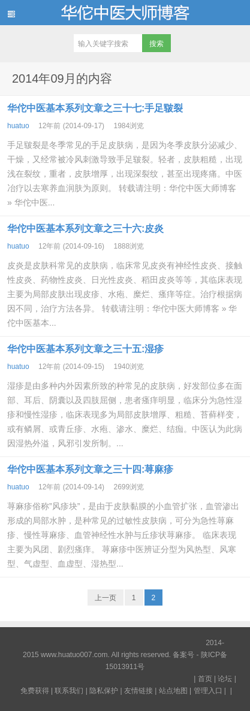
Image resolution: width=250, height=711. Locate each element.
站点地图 (173, 690)
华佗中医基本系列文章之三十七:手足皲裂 (95, 108)
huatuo (18, 126)
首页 (205, 678)
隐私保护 (103, 690)
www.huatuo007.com (74, 655)
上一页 (105, 598)
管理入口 (208, 690)
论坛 (225, 678)
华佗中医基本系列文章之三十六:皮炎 (85, 228)
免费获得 (34, 690)
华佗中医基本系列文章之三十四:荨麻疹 (90, 469)
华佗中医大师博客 (125, 12)
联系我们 (69, 690)
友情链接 (138, 690)
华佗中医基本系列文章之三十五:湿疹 (85, 349)
